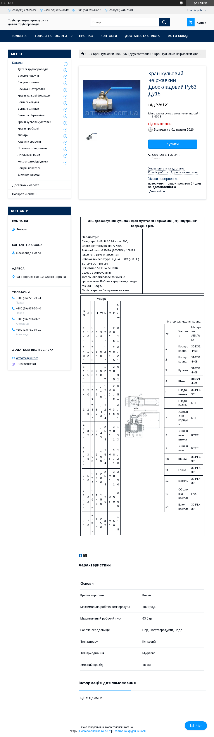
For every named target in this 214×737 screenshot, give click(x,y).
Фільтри (23, 135)
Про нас (86, 36)
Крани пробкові (28, 128)
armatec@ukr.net (27, 358)
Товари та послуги (50, 36)
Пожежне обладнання (32, 148)
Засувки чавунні (29, 75)
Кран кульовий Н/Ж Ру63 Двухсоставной (122, 54)
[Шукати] (164, 22)
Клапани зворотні (29, 141)
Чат (196, 726)
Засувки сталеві (29, 82)
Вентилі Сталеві (29, 108)
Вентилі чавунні (28, 102)
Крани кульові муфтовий (34, 122)
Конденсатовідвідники (33, 161)
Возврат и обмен (24, 194)
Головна (19, 36)
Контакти (109, 36)
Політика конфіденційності (129, 731)
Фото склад (177, 36)
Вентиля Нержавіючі (31, 115)
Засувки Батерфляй (31, 89)
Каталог (18, 62)
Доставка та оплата (142, 36)
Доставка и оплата (25, 185)
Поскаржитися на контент (94, 731)
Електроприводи (29, 174)
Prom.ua (128, 727)
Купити (173, 144)
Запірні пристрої (29, 168)
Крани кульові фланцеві (34, 95)
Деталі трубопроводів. (33, 69)
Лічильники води (29, 154)
